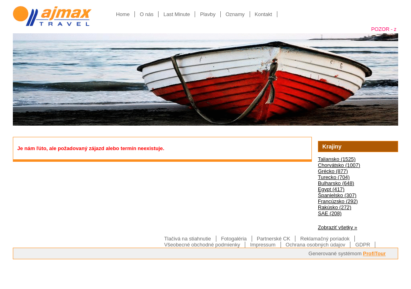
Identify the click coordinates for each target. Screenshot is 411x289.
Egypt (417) (331, 189)
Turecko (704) (334, 177)
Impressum (262, 245)
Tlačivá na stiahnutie (187, 239)
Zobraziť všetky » (337, 227)
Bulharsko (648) (336, 183)
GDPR (362, 245)
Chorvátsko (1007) (339, 165)
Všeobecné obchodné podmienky (202, 245)
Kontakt (263, 14)
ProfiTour (374, 253)
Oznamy (235, 14)
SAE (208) (330, 213)
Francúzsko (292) (338, 201)
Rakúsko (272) (334, 207)
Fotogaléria (234, 239)
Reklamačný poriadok (325, 239)
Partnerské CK (273, 239)
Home (123, 14)
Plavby (207, 14)
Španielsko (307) (337, 195)
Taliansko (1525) (337, 159)
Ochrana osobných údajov (316, 245)
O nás (146, 14)
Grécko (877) (333, 171)
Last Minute (176, 14)
